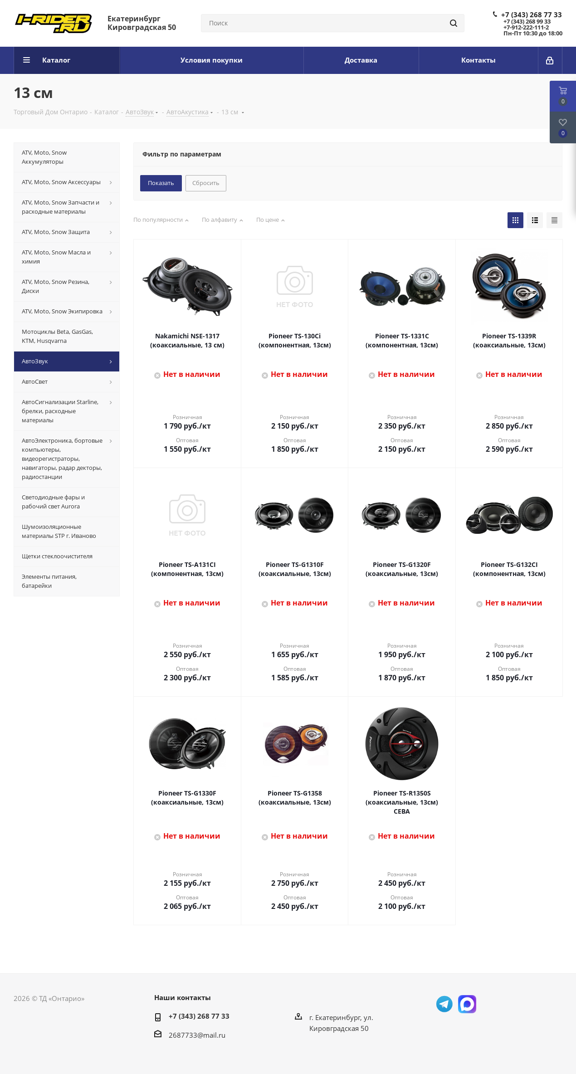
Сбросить (206, 183)
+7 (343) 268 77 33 (531, 14)
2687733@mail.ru (197, 1035)
